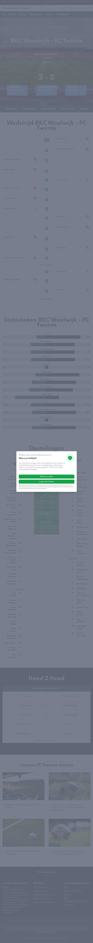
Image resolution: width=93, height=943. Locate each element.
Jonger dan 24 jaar (46, 481)
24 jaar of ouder (46, 476)
